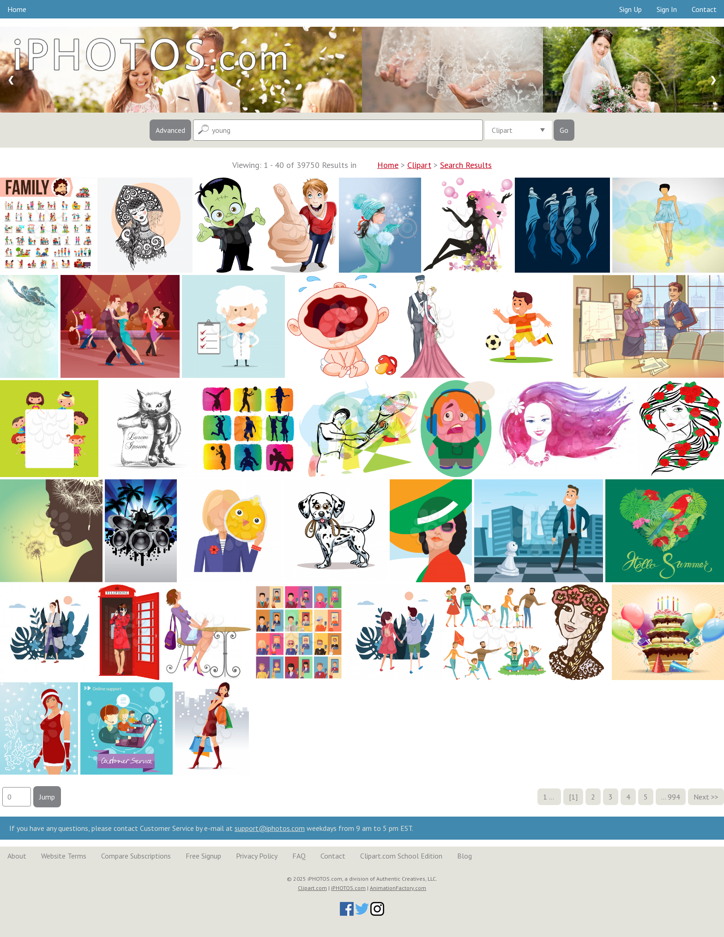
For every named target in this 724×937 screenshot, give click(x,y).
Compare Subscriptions (136, 855)
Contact (704, 9)
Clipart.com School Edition (401, 855)
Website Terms (63, 855)
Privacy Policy (257, 855)
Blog (464, 855)
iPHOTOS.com (348, 887)
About (16, 855)
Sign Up (630, 9)
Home (16, 9)
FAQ (299, 855)
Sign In (667, 9)
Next (701, 796)
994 (674, 796)
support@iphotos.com (270, 828)
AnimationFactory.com (398, 887)
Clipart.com (312, 887)
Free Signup (203, 855)
